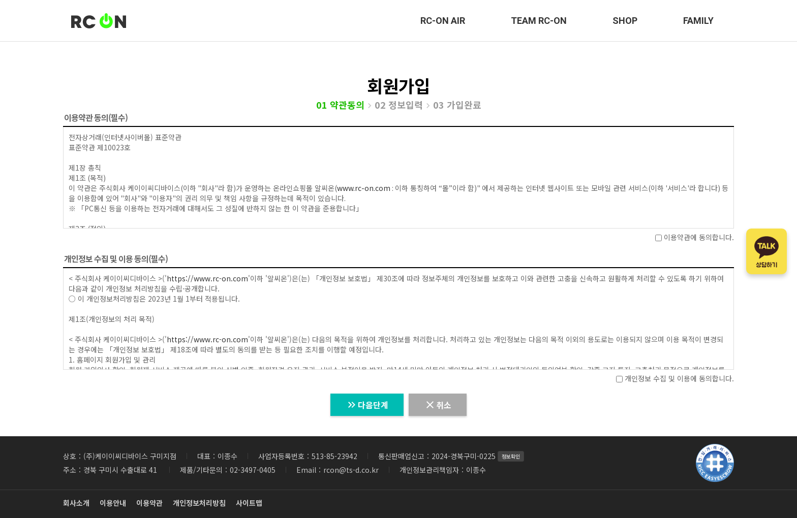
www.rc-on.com (363, 188)
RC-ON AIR (442, 20)
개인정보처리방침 (199, 503)
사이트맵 (249, 503)
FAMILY (698, 20)
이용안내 (113, 503)
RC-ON (98, 21)
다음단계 (367, 405)
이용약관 (149, 503)
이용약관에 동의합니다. (694, 237)
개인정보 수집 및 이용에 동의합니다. (675, 378)
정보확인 (511, 456)
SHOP (624, 20)
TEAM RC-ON (539, 20)
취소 (437, 405)
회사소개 (76, 503)
